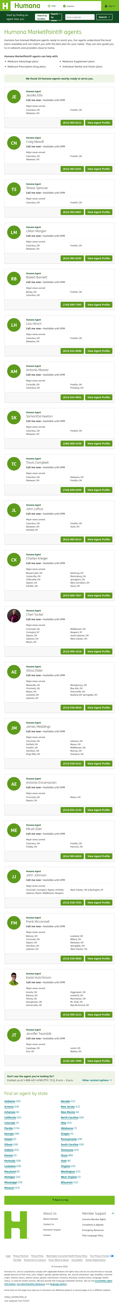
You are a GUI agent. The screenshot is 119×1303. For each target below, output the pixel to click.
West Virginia (69, 1177)
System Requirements (95, 1260)
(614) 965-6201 (72, 169)
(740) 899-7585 (72, 304)
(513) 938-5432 (72, 763)
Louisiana (10, 1166)
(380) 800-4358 (72, 443)
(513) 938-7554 (72, 902)
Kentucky (9, 1160)
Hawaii (8, 1139)
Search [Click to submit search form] (104, 17)
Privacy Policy (37, 1255)
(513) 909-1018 (72, 651)
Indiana (9, 1150)
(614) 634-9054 (72, 397)
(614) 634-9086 (72, 351)
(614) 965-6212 (72, 122)
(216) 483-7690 (72, 1061)
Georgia (9, 1133)
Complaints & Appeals (92, 1224)
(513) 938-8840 (72, 707)
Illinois (8, 1144)
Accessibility (77, 1260)
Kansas (8, 1155)
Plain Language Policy (92, 1235)
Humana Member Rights (94, 1219)
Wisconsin (67, 1182)
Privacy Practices (21, 1255)
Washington (68, 1171)
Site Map (17, 1260)
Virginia (65, 1166)
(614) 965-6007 (72, 212)
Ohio (63, 1123)
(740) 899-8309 (72, 490)
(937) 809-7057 (72, 595)
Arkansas (9, 1112)
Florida (8, 1128)
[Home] (22, 6)
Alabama (9, 1101)
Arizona (9, 1106)
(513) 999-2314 (72, 1014)
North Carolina (69, 1117)
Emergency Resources (93, 1230)
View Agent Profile (98, 122)
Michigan (9, 1177)
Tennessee (67, 1150)
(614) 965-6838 (72, 856)
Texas (64, 1155)
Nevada (65, 1101)
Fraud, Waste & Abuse (59, 1260)
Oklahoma (67, 1128)
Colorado (9, 1123)
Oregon (65, 1133)
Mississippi (10, 1182)
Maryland (10, 1171)
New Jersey (68, 1106)
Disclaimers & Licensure (35, 1260)
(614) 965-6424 (72, 539)
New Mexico (68, 1112)
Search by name (56, 17)
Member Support (98, 1213)
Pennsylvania (69, 1139)
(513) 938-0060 (72, 958)
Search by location (43, 17)
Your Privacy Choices (99, 1255)
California (10, 1117)
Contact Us (48, 1224)
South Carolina (69, 1144)
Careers (47, 1235)
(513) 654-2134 (72, 810)
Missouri (9, 1187)
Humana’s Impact (52, 1229)
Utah (64, 1160)
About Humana (50, 1218)
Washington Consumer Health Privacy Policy (66, 1255)
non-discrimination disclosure (31, 1283)
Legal (8, 1255)
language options (58, 1283)
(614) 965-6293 (72, 258)
